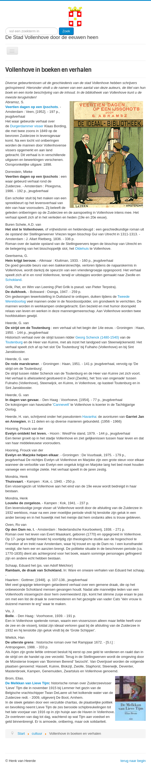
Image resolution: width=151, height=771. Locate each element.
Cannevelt (61, 405)
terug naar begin (133, 761)
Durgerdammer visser (26, 126)
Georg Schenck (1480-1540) (97, 337)
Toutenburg (14, 342)
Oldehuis (82, 249)
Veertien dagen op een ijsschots (31, 107)
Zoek (66, 31)
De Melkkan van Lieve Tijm (27, 683)
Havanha (89, 417)
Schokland (13, 280)
